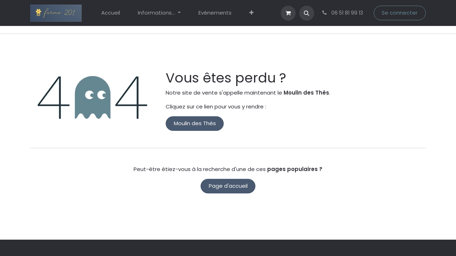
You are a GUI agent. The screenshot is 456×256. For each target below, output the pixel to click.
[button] (306, 13)
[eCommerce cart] (288, 13)
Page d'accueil (228, 186)
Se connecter (400, 12)
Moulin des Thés (195, 123)
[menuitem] (110, 13)
